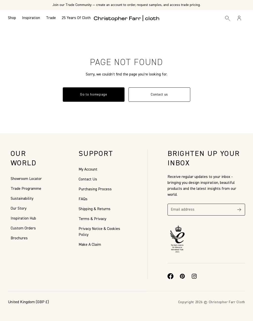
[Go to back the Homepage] (127, 18)
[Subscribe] (239, 210)
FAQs (83, 199)
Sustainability (22, 199)
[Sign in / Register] (239, 18)
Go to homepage (93, 94)
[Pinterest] (182, 276)
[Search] (227, 18)
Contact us (159, 94)
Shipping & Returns (94, 209)
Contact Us (88, 179)
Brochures (19, 238)
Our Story (18, 209)
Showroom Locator (26, 179)
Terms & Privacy (92, 219)
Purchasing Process (95, 189)
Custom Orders (23, 228)
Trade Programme (26, 189)
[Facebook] (170, 276)
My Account (88, 170)
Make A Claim (90, 245)
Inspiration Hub (23, 219)
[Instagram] (194, 276)
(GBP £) (28, 302)
